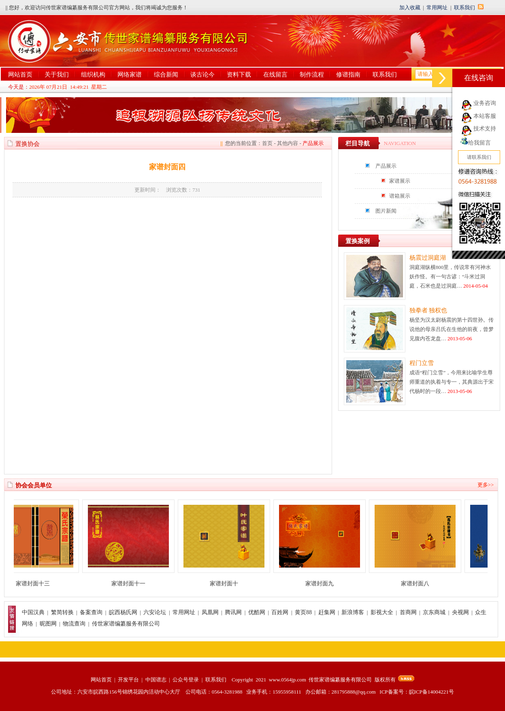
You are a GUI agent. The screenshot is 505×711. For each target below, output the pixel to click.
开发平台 (128, 680)
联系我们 (464, 7)
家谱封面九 (324, 584)
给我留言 (475, 143)
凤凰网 (210, 612)
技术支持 (484, 129)
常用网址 (436, 7)
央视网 (460, 612)
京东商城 (434, 612)
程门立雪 (421, 363)
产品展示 (385, 166)
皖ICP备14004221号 (431, 692)
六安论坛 (154, 612)
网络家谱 (129, 74)
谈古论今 (202, 74)
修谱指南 (348, 74)
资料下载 (239, 74)
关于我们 (57, 74)
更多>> (485, 485)
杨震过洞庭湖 (427, 257)
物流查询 (74, 624)
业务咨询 (484, 103)
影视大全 (382, 612)
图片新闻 (385, 211)
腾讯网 (233, 612)
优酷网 (256, 612)
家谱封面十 (229, 584)
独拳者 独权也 (428, 310)
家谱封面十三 (38, 584)
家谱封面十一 (133, 584)
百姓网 (279, 612)
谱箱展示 (399, 196)
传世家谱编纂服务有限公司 (126, 624)
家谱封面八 (420, 584)
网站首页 (20, 74)
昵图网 (48, 624)
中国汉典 (33, 612)
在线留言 (275, 74)
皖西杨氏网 (123, 612)
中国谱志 (155, 680)
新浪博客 (352, 612)
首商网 (408, 612)
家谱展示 (399, 181)
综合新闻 (166, 74)
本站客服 (484, 116)
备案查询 (91, 612)
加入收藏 (409, 7)
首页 (267, 143)
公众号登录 (186, 680)
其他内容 (287, 143)
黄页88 (303, 612)
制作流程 (312, 74)
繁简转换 (62, 612)
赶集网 (326, 612)
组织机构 (93, 74)
